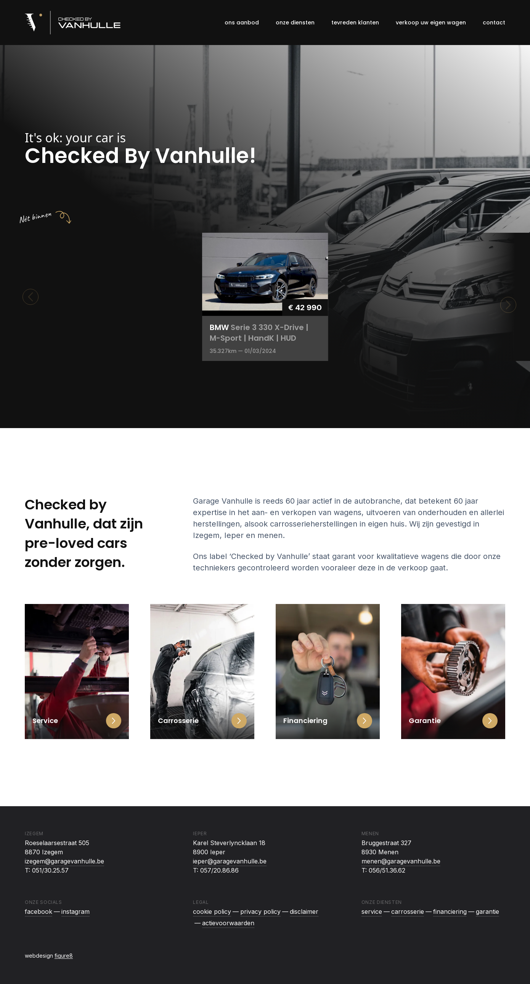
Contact (494, 22)
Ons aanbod (242, 22)
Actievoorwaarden (228, 923)
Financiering (450, 911)
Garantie (487, 911)
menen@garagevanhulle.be (400, 861)
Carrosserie (407, 911)
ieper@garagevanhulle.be (230, 861)
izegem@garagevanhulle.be (64, 861)
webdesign (49, 955)
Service (371, 911)
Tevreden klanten (355, 22)
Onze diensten (295, 22)
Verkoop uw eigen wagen (431, 22)
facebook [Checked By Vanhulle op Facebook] (38, 911)
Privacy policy (260, 911)
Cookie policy (212, 911)
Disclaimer (304, 911)
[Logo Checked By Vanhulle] (73, 22)
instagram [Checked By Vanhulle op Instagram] (75, 911)
